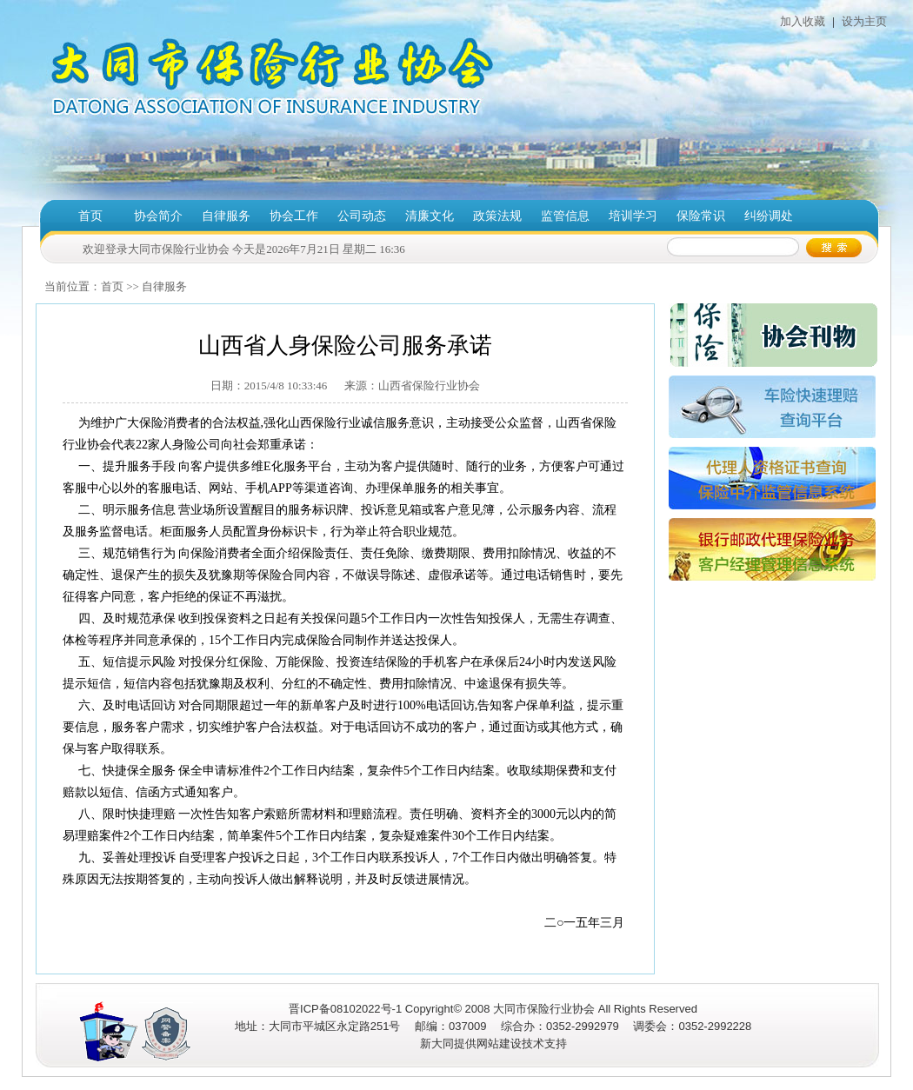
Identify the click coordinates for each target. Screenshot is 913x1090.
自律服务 (226, 216)
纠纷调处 (768, 216)
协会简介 (158, 216)
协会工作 (294, 216)
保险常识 (700, 216)
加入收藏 (802, 21)
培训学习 (633, 216)
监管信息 (565, 216)
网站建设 (499, 1043)
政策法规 (497, 216)
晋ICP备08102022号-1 (345, 1008)
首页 (90, 216)
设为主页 (863, 21)
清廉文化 (429, 216)
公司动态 (361, 216)
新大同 (437, 1043)
